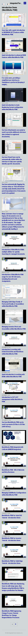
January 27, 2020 (6, 513)
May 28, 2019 (5, 608)
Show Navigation (25, 2)
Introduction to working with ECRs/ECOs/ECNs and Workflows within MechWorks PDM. (12, 351)
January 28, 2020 (6, 490)
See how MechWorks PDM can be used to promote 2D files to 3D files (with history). (13, 424)
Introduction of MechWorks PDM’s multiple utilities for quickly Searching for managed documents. (13, 252)
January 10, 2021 (6, 445)
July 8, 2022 (4, 128)
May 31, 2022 (5, 211)
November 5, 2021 (6, 372)
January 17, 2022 (6, 299)
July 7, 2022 (4, 155)
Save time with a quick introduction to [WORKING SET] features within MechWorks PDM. (13, 32)
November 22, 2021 (6, 347)
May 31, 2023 (5, 28)
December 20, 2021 (6, 324)
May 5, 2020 (4, 467)
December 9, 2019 (6, 536)
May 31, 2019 (5, 581)
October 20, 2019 (6, 559)
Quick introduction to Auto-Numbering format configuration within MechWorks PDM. (12, 107)
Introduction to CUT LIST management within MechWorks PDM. (12, 399)
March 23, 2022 (5, 247)
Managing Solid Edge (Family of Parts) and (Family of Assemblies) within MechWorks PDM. (13, 304)
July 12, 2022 (5, 75)
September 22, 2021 (6, 420)
